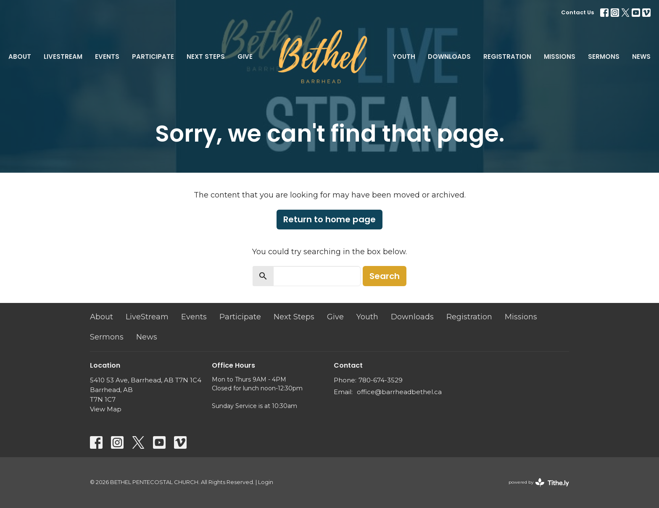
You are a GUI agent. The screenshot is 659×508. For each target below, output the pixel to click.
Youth (404, 56)
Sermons (603, 56)
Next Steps (206, 56)
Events (107, 56)
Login (265, 482)
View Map (105, 409)
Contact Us (577, 12)
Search (384, 276)
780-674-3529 (380, 380)
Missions (559, 56)
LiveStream (63, 56)
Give (245, 56)
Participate (153, 56)
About (19, 56)
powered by (539, 483)
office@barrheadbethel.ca (399, 392)
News (641, 56)
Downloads (449, 56)
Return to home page (329, 219)
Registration (507, 56)
